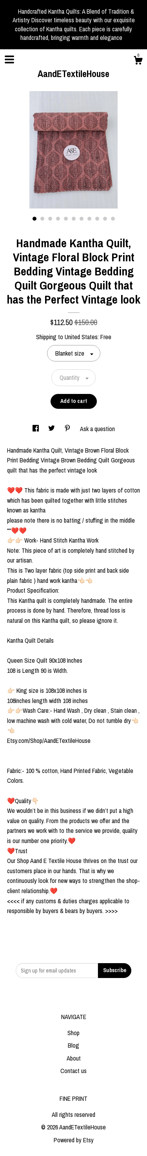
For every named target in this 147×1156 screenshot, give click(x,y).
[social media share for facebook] (36, 428)
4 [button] (58, 219)
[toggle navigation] (9, 59)
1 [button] (34, 219)
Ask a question (97, 428)
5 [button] (66, 219)
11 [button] (113, 219)
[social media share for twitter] (52, 428)
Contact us (73, 1070)
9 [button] (97, 219)
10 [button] (105, 219)
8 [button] (89, 219)
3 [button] (50, 219)
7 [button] (81, 219)
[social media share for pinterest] (68, 428)
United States (81, 337)
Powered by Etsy (74, 1140)
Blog (73, 1045)
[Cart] (138, 61)
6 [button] (74, 219)
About (74, 1058)
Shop (73, 1032)
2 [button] (42, 219)
